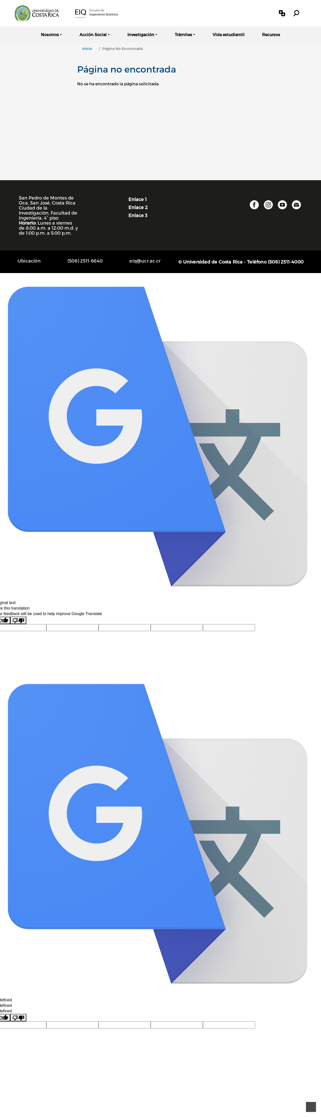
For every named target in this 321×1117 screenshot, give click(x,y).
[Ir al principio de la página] (311, 1107)
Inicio (87, 48)
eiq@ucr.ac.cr (144, 260)
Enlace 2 (138, 207)
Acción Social (93, 34)
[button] (282, 13)
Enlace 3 (137, 215)
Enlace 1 (137, 199)
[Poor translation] (18, 620)
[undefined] (18, 1017)
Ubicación (29, 260)
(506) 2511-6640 (85, 260)
